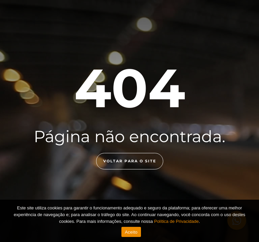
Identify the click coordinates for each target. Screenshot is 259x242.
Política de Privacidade (176, 221)
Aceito (131, 232)
